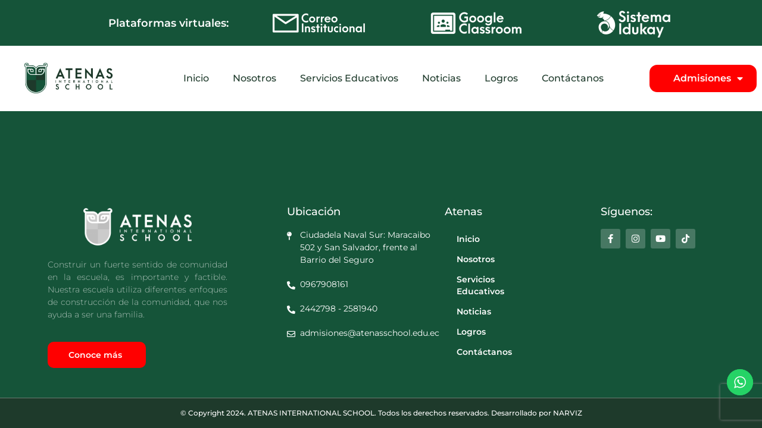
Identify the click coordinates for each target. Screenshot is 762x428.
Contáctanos (573, 78)
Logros (501, 78)
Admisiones (708, 78)
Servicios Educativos (349, 78)
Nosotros (254, 78)
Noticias (441, 78)
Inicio (196, 78)
